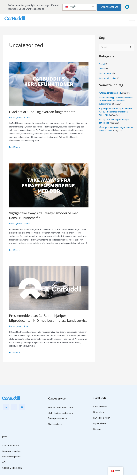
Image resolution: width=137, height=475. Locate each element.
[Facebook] (14, 407)
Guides (102, 68)
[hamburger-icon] (132, 22)
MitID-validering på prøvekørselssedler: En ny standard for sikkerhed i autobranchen (116, 100)
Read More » (14, 146)
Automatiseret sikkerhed (110, 92)
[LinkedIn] (6, 407)
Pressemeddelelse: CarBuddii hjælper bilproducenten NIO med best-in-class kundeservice (48, 317)
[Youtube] (22, 407)
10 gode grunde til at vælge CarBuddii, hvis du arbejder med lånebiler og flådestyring (115, 111)
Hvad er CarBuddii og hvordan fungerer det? (42, 111)
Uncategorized (15, 117)
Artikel (102, 64)
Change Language (109, 6)
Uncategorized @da (107, 78)
